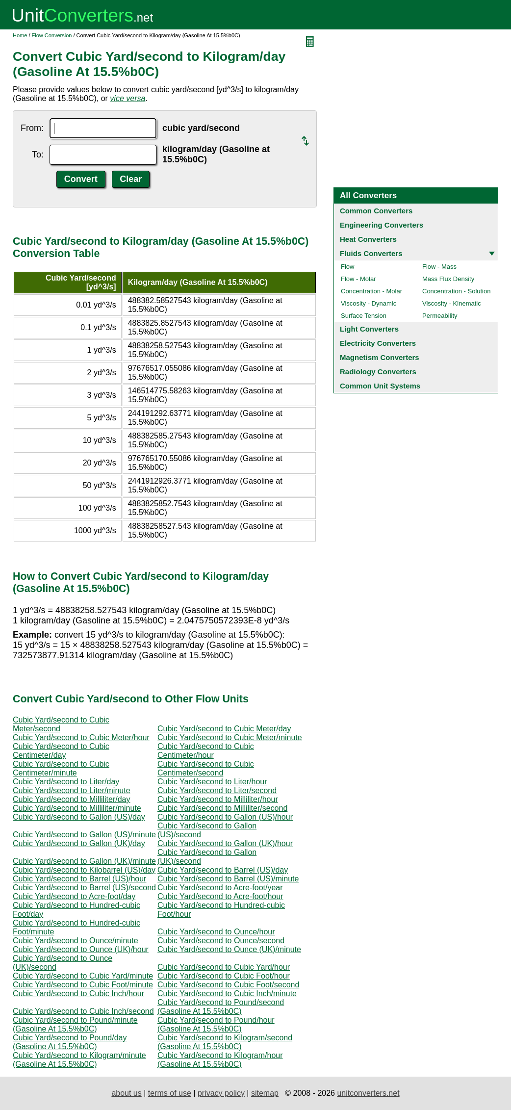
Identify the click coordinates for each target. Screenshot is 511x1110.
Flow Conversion (52, 35)
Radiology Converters (378, 371)
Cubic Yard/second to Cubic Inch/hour (78, 993)
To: (38, 154)
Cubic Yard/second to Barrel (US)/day (222, 870)
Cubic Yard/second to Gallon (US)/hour (225, 817)
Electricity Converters (378, 343)
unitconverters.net (368, 1093)
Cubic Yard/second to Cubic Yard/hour (223, 967)
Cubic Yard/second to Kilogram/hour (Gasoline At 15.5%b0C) (220, 1059)
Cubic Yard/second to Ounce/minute (75, 940)
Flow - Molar (358, 279)
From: (32, 128)
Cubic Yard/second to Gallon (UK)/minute (84, 861)
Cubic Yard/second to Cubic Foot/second (228, 985)
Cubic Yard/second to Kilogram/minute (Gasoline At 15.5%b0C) (79, 1059)
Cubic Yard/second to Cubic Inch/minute (227, 993)
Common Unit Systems (380, 386)
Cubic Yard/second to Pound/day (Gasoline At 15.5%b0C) (70, 1042)
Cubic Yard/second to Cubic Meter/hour (81, 737)
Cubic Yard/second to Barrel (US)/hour (79, 879)
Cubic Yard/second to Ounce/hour (216, 932)
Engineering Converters (381, 225)
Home (20, 35)
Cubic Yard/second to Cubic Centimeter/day (61, 750)
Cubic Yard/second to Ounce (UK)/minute (229, 949)
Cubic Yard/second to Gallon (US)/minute (84, 834)
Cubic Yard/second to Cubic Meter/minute (229, 737)
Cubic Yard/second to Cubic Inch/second (83, 1011)
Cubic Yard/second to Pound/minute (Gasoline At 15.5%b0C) (75, 1024)
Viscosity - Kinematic (451, 303)
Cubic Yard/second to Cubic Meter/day (224, 728)
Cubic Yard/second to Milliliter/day (71, 799)
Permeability (440, 315)
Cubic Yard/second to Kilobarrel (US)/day (84, 870)
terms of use (169, 1093)
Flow (347, 266)
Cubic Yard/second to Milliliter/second (222, 808)
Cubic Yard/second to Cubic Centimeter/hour (205, 750)
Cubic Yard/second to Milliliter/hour (217, 799)
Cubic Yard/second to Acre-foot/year (220, 887)
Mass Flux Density (448, 279)
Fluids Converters (371, 253)
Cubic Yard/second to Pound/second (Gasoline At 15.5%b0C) (220, 1006)
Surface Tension (363, 315)
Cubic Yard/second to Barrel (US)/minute (228, 879)
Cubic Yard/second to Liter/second (217, 790)
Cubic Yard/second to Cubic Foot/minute (83, 985)
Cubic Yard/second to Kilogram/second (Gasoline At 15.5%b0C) (224, 1042)
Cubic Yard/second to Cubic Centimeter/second (205, 768)
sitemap (265, 1093)
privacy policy (221, 1093)
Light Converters (369, 329)
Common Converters (376, 211)
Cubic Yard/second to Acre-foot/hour (220, 896)
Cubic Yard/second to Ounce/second (220, 940)
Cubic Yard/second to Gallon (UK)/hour (225, 843)
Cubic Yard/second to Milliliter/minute (77, 808)
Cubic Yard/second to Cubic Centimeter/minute (61, 768)
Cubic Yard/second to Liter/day (66, 781)
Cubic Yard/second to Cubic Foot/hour (223, 976)
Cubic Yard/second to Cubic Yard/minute (83, 976)
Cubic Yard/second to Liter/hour (212, 781)
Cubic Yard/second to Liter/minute (71, 790)
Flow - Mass (439, 266)
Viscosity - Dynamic (368, 303)
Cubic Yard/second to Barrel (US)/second (84, 887)
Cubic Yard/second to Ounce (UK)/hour (81, 949)
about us (126, 1093)
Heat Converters (368, 239)
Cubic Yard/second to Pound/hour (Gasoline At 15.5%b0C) (216, 1024)
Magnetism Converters (379, 357)
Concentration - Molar (371, 291)
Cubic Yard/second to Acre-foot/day (74, 896)
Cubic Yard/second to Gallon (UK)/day (79, 843)
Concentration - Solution (456, 291)
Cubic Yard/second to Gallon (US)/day (79, 817)
